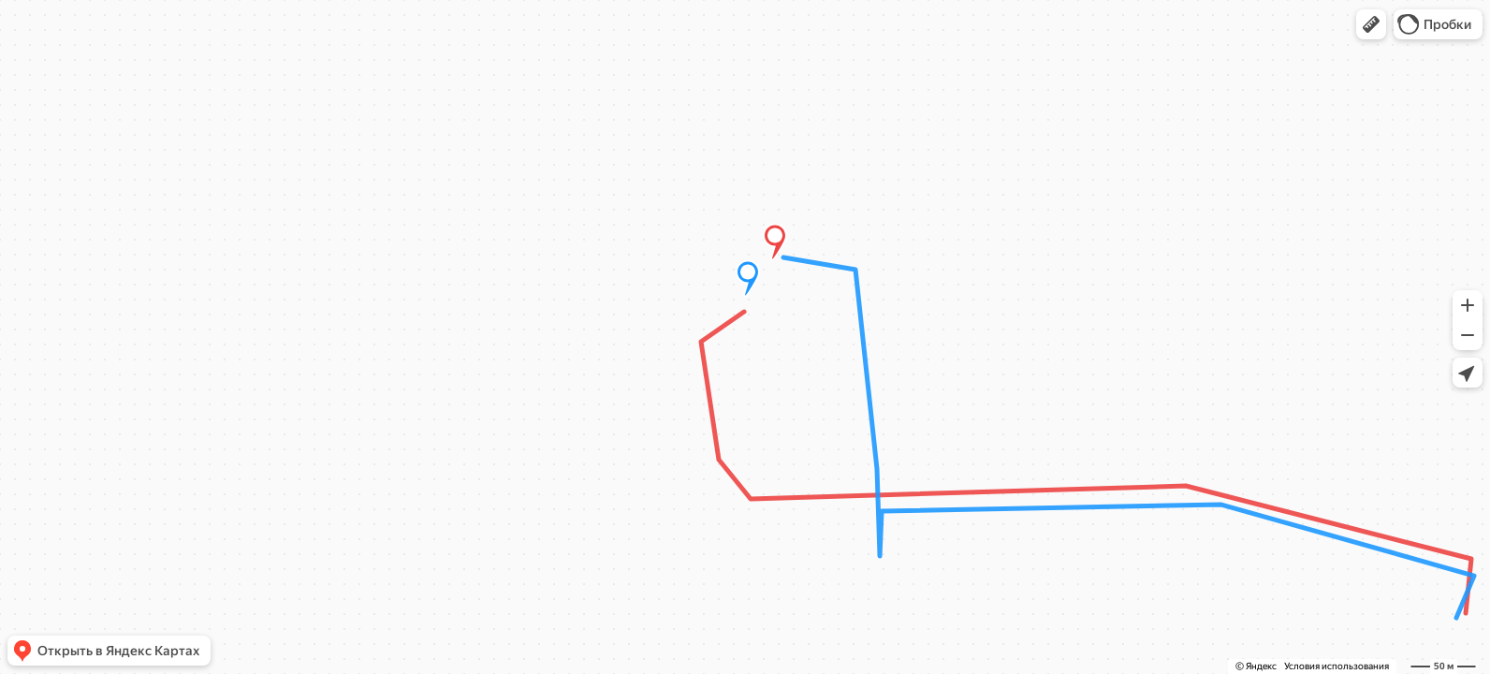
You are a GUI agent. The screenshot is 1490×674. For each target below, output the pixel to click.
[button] (1371, 24)
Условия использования (1336, 666)
